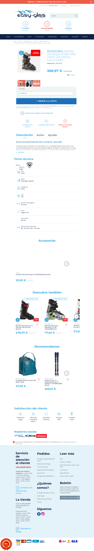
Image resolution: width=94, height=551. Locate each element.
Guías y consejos (65, 462)
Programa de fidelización (45, 476)
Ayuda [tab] (52, 135)
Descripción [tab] (24, 135)
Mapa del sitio (64, 473)
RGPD (39, 502)
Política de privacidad (44, 499)
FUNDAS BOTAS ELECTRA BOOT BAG (26, 380)
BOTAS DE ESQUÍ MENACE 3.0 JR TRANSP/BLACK (51, 326)
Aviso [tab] (40, 135)
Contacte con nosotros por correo (24, 490)
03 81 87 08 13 (53, 5)
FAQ (61, 459)
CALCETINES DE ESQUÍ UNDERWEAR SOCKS (33, 273)
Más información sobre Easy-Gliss (69, 466)
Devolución (41, 473)
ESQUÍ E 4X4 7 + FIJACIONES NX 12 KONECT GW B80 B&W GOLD (53, 382)
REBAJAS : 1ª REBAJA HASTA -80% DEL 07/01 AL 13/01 (47, 2)
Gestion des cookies (67, 476)
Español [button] (64, 5)
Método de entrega (43, 464)
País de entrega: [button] (76, 5)
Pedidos (43, 453)
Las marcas (63, 470)
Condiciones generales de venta (45, 460)
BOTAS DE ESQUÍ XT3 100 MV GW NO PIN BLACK (24, 326)
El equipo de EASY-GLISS (45, 493)
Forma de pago (42, 467)
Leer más (21, 152)
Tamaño (22, 89)
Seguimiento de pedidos (45, 470)
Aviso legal (40, 496)
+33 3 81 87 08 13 (23, 467)
